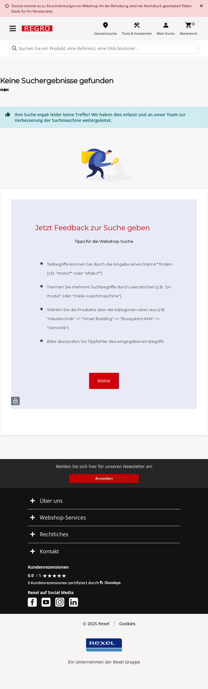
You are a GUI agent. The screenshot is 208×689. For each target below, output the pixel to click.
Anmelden (104, 478)
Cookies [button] (127, 623)
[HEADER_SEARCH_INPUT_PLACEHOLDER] (104, 48)
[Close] (200, 6)
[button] (104, 501)
